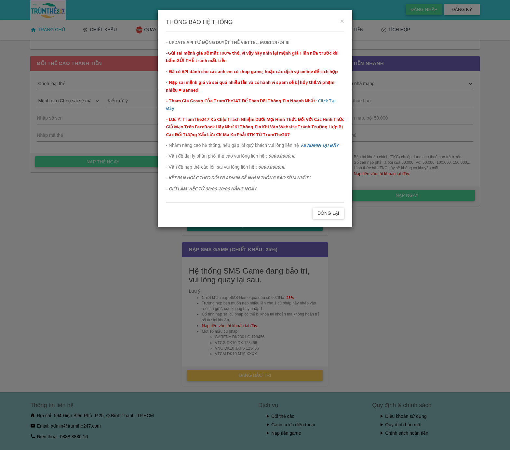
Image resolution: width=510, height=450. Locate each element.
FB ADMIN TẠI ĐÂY (319, 145)
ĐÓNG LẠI (328, 213)
